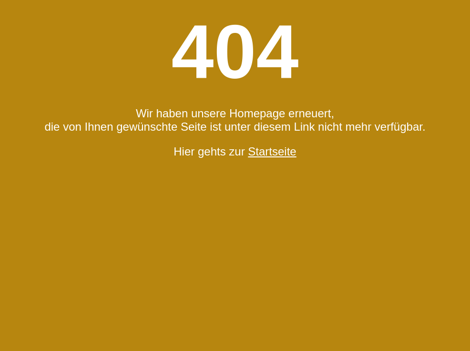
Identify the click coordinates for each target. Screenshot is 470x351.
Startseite (272, 151)
